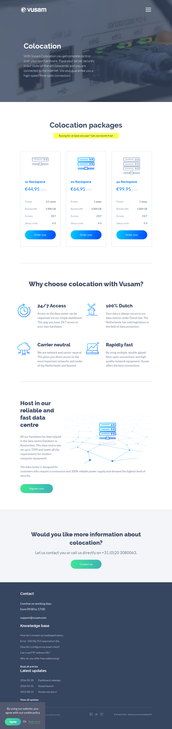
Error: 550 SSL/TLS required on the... (40, 641)
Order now (40, 234)
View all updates (29, 699)
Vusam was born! (38, 691)
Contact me (86, 564)
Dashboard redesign (40, 680)
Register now (36, 488)
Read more (34, 721)
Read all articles (29, 666)
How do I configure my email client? (40, 646)
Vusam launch (37, 686)
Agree (12, 721)
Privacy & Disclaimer (51, 715)
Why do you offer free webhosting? (39, 658)
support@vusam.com (33, 617)
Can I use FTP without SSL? (35, 652)
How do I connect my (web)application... (42, 635)
